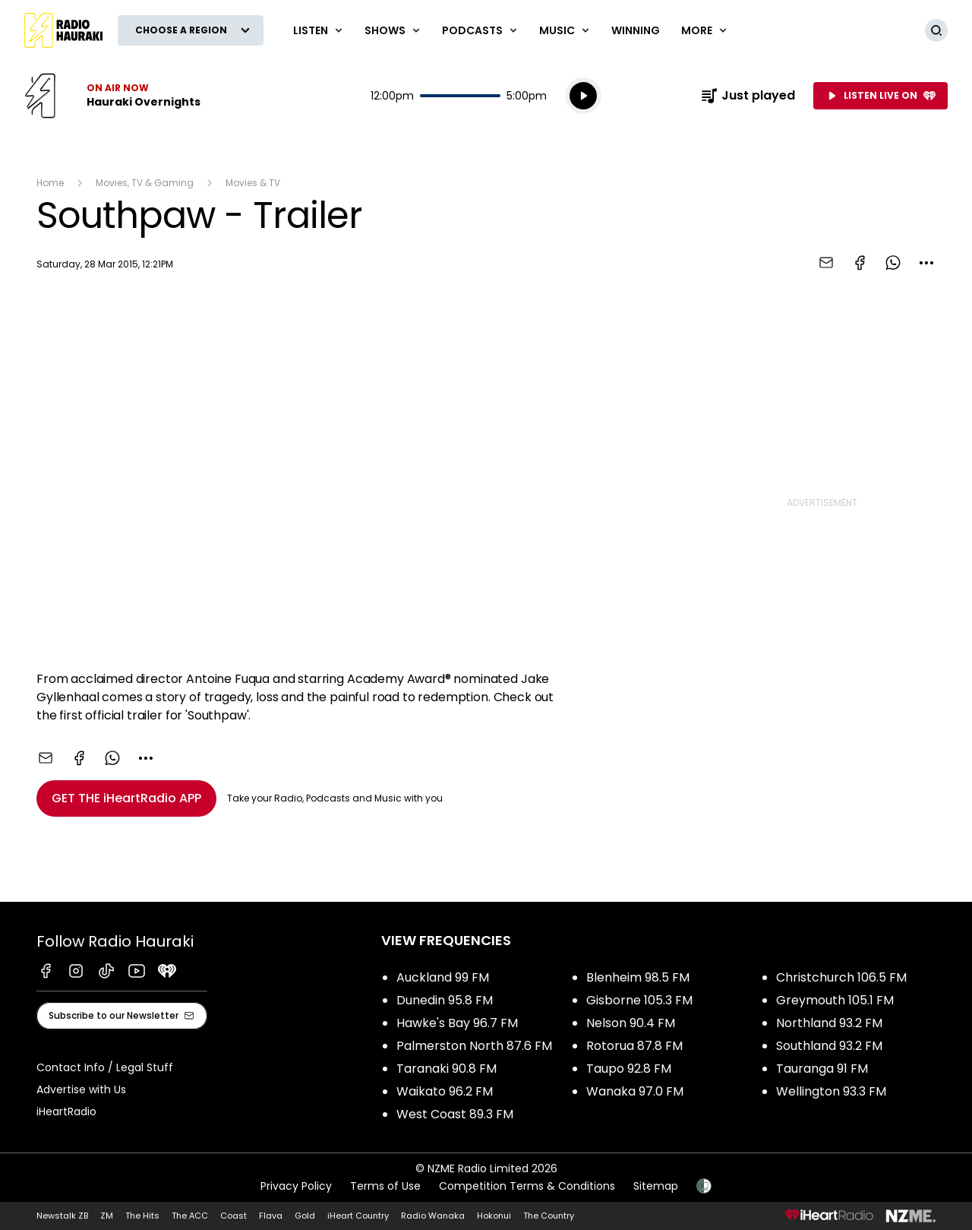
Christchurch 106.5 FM (841, 977)
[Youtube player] (341, 474)
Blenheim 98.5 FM (638, 977)
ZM (106, 1215)
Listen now (112, 95)
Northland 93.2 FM (829, 1023)
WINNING (635, 30)
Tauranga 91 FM (822, 1068)
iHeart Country (358, 1215)
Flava (270, 1215)
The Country (548, 1215)
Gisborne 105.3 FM (639, 1000)
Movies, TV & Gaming (145, 182)
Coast (233, 1215)
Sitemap (655, 1186)
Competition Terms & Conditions (527, 1186)
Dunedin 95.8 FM (444, 1000)
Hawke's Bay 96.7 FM (457, 1023)
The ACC (190, 1215)
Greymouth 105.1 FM (835, 1000)
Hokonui (494, 1215)
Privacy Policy (296, 1186)
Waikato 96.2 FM (444, 1091)
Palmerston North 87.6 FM (474, 1046)
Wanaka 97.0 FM (634, 1091)
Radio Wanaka (433, 1215)
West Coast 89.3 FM (454, 1114)
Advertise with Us (81, 1089)
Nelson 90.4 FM (630, 1023)
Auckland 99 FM (442, 977)
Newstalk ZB (62, 1215)
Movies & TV (253, 182)
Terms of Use (385, 1186)
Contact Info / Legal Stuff (104, 1067)
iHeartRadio (66, 1111)
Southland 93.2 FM (829, 1046)
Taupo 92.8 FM (628, 1068)
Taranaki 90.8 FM (446, 1068)
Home (50, 182)
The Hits (142, 1215)
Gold (305, 1215)
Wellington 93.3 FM (831, 1091)
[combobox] (926, 263)
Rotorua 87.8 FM (634, 1046)
